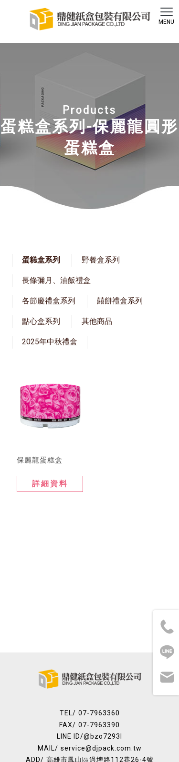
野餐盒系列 (101, 259)
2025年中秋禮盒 (49, 341)
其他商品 (97, 321)
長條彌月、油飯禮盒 (56, 280)
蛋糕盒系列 (41, 259)
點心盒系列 (41, 321)
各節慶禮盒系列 (48, 300)
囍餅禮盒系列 (120, 300)
